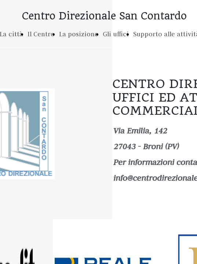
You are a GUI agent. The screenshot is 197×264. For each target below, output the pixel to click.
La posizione (78, 34)
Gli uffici (116, 34)
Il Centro (41, 34)
